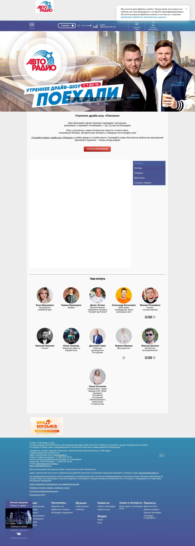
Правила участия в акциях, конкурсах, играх (49, 488)
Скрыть (29, 499)
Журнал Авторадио (152, 512)
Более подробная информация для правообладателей (54, 484)
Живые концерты (151, 509)
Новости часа (104, 509)
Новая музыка (82, 506)
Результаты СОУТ (38, 495)
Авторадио (149, 517)
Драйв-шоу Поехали (60, 509)
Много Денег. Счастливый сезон (131, 507)
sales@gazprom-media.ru (47, 464)
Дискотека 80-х (150, 506)
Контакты (34, 512)
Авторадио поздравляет (62, 512)
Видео (100, 520)
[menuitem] (40, 503)
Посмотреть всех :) (18, 538)
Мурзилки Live (57, 506)
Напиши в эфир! (19, 526)
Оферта (33, 525)
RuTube (138, 168)
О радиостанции (37, 506)
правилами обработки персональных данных (143, 17)
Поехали (138, 163)
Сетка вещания (36, 519)
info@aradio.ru (60, 455)
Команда (34, 509)
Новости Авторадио (106, 506)
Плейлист (80, 509)
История (33, 522)
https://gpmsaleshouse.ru (40, 466)
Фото (100, 523)
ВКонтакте (139, 178)
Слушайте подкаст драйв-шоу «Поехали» (52, 137)
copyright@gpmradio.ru (148, 473)
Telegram (138, 173)
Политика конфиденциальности (44, 491)
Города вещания (37, 516)
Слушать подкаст (143, 183)
